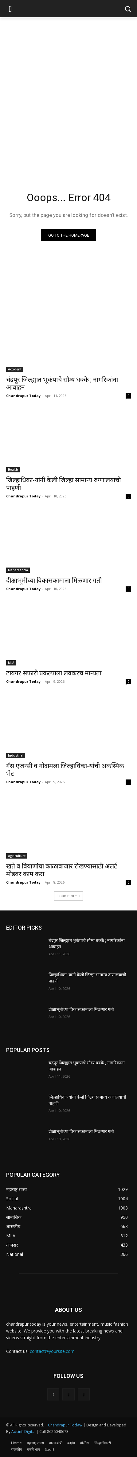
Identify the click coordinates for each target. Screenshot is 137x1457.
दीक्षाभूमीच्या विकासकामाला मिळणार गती (54, 580)
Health (13, 469)
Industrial (15, 755)
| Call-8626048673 (52, 1431)
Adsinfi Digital (23, 1431)
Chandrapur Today (23, 395)
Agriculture (16, 856)
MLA (11, 663)
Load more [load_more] (68, 895)
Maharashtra (18, 570)
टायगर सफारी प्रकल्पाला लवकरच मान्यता (53, 673)
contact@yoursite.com (52, 1351)
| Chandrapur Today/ (63, 1425)
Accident (15, 369)
